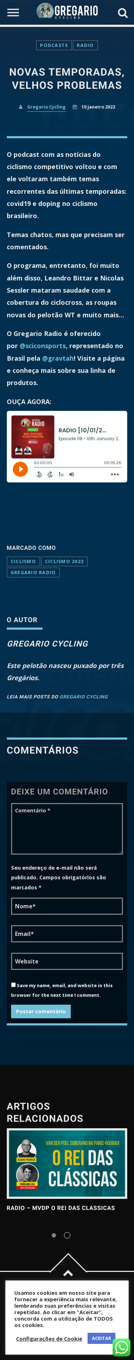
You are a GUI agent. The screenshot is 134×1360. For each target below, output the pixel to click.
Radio (85, 45)
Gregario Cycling (46, 107)
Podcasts (54, 45)
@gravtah (58, 358)
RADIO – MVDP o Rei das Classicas (61, 1208)
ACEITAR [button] (101, 1338)
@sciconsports (43, 345)
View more (67, 1163)
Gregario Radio (33, 573)
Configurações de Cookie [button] (49, 1338)
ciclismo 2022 (64, 561)
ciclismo (23, 561)
